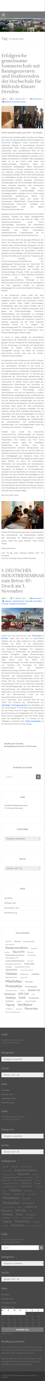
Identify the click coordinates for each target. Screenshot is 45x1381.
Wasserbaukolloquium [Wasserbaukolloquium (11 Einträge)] (13, 1012)
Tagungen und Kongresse (17, 604)
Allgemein (8, 102)
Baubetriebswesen (19, 601)
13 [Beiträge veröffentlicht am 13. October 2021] (15, 1319)
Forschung (4, 604)
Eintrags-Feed (10, 903)
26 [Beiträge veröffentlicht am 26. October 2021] (9, 1326)
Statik (23, 102)
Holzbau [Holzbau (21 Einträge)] (35, 974)
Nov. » (9, 1333)
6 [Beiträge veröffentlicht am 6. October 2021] (14, 1316)
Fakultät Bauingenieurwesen (16, 805)
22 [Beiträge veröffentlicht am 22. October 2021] (27, 1322)
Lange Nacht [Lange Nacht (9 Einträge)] (32, 1194)
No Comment (35, 99)
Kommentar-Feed (11, 908)
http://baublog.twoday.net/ (21, 1364)
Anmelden (8, 898)
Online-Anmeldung (33, 721)
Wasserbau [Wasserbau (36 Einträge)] (31, 1008)
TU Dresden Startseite (13, 808)
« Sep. (3, 1333)
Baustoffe (29, 601)
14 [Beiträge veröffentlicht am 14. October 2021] (21, 1319)
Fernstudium (16, 102)
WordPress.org (10, 912)
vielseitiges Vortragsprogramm (14, 705)
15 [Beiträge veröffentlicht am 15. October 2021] (27, 1319)
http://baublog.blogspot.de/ (22, 1353)
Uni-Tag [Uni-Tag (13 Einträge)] (5, 1226)
